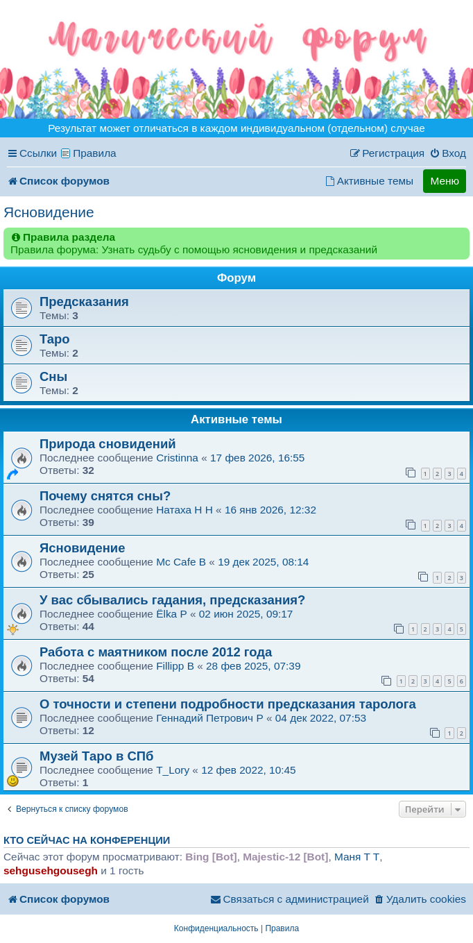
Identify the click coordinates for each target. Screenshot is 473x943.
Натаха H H (184, 510)
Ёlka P (171, 614)
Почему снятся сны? (105, 496)
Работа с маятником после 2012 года (156, 652)
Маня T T (356, 857)
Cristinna (178, 458)
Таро (55, 339)
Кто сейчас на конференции (86, 840)
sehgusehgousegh (50, 870)
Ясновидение (48, 212)
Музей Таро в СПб (96, 756)
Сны (53, 376)
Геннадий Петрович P (209, 718)
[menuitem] (447, 153)
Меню (444, 181)
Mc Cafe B (181, 562)
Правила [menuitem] (95, 153)
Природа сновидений (108, 443)
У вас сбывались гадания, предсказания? (172, 600)
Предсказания (84, 301)
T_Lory (172, 770)
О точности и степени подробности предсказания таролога (228, 704)
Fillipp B (175, 666)
